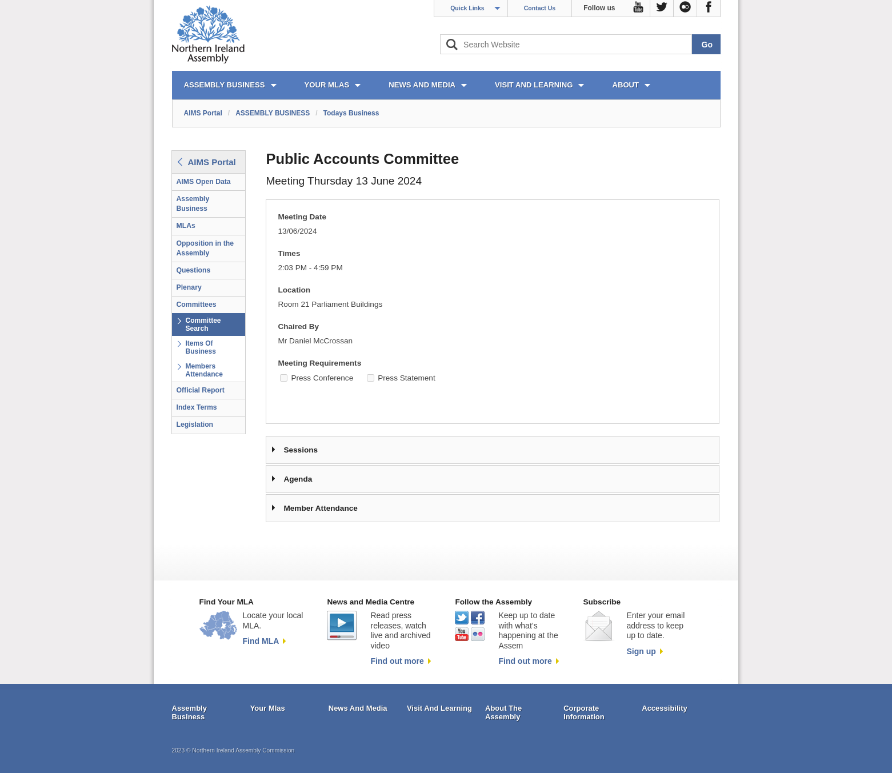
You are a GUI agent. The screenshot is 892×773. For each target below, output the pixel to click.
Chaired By (298, 326)
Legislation (195, 424)
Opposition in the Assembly (205, 248)
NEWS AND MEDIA (422, 85)
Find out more (396, 661)
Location (294, 290)
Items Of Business (201, 347)
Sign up (640, 651)
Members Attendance (204, 370)
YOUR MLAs (327, 85)
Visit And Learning (439, 708)
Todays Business (351, 113)
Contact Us (539, 8)
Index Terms (197, 407)
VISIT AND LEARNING (534, 85)
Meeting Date (302, 217)
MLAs (186, 226)
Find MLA (261, 641)
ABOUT (625, 85)
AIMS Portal (203, 113)
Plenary (189, 287)
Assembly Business (193, 204)
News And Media (358, 708)
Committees (197, 305)
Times (289, 253)
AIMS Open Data (204, 182)
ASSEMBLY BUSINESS (224, 85)
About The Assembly (503, 713)
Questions (194, 270)
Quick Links (467, 8)
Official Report (201, 390)
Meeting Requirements (319, 363)
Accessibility (664, 708)
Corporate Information (584, 713)
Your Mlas (267, 708)
